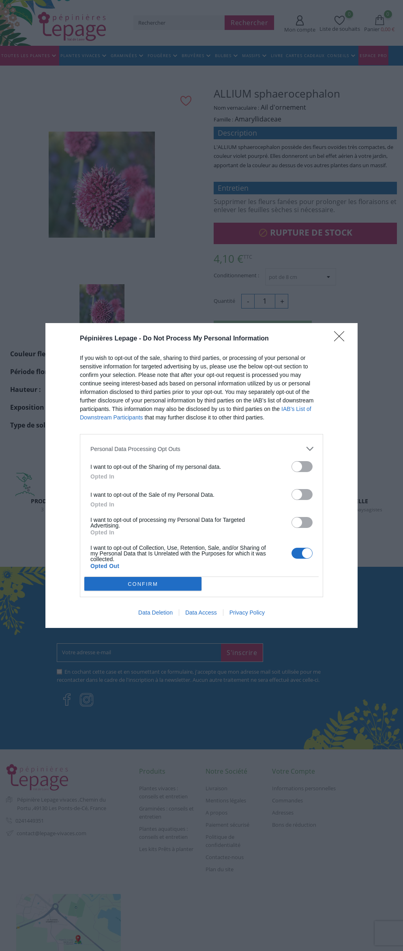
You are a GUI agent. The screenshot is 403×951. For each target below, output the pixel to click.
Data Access (201, 612)
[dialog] (201, 475)
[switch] (302, 466)
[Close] (341, 339)
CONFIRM (143, 584)
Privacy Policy (247, 612)
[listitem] (201, 449)
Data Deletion (155, 612)
